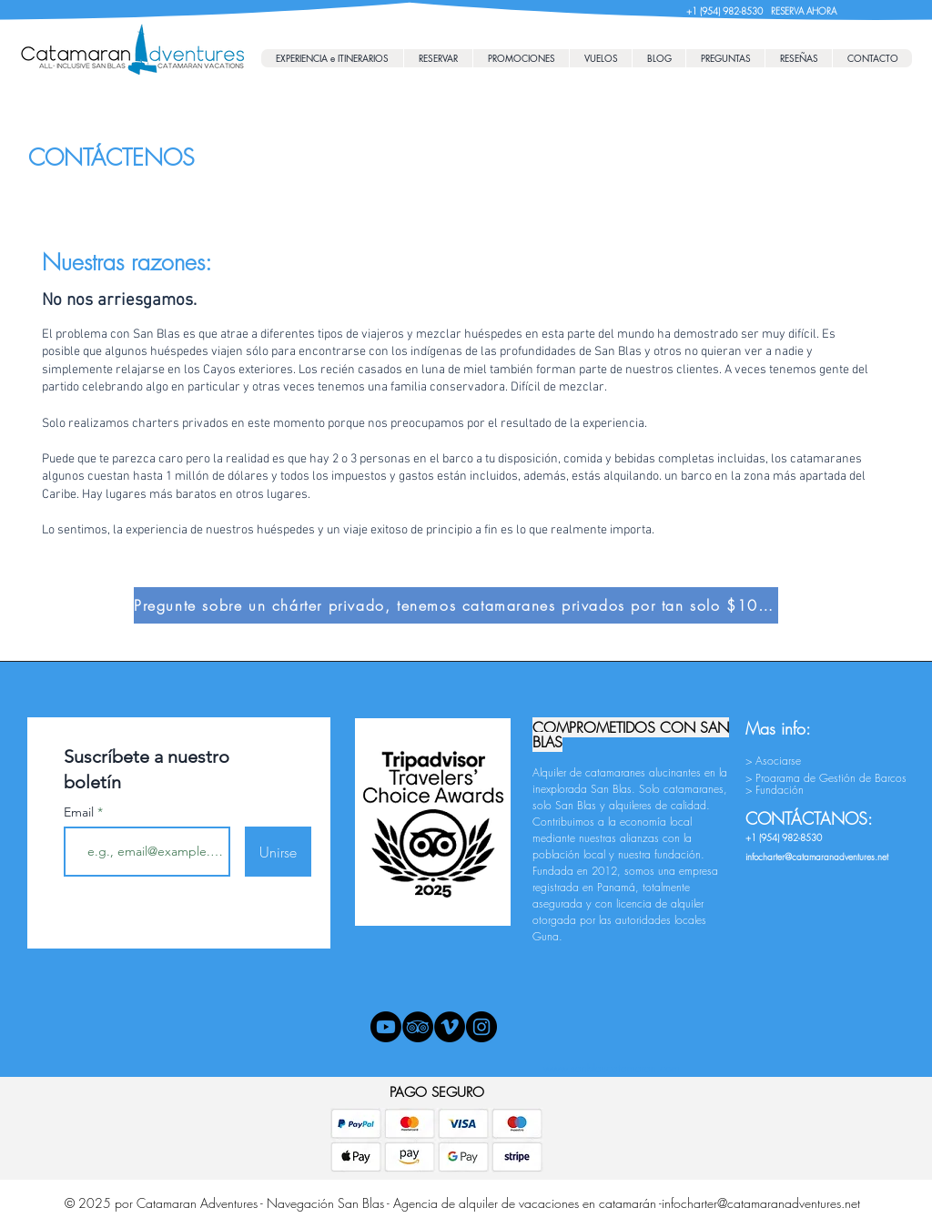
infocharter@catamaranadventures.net (761, 1203)
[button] (437, 58)
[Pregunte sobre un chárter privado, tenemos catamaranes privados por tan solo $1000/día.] (456, 605)
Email (80, 812)
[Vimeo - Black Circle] (449, 1026)
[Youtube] (385, 1026)
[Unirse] (278, 852)
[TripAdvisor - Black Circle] (417, 1026)
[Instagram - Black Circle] (481, 1026)
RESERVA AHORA (803, 11)
